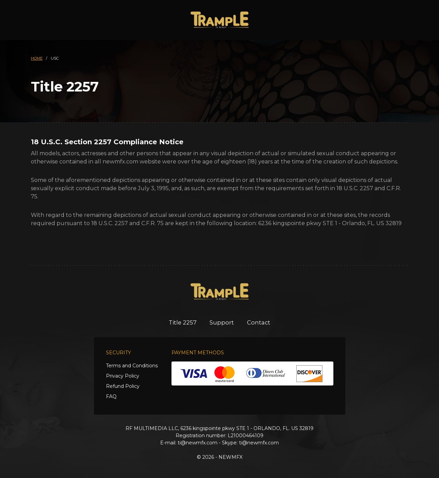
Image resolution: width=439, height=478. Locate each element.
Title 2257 (182, 322)
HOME (37, 58)
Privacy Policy (122, 376)
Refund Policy (123, 386)
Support (222, 322)
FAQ (111, 396)
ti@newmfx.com (197, 443)
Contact (260, 322)
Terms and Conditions (132, 366)
